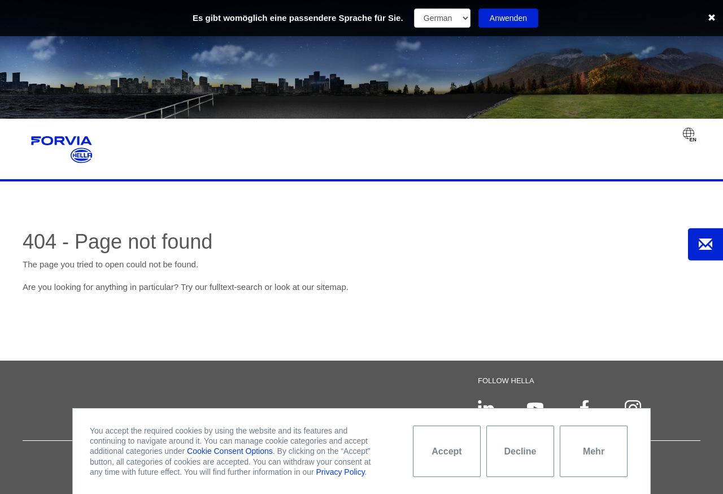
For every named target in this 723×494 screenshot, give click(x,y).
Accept (446, 451)
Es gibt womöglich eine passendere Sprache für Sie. (298, 18)
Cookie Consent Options (230, 451)
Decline (520, 451)
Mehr (593, 451)
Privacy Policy (340, 471)
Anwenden (508, 18)
